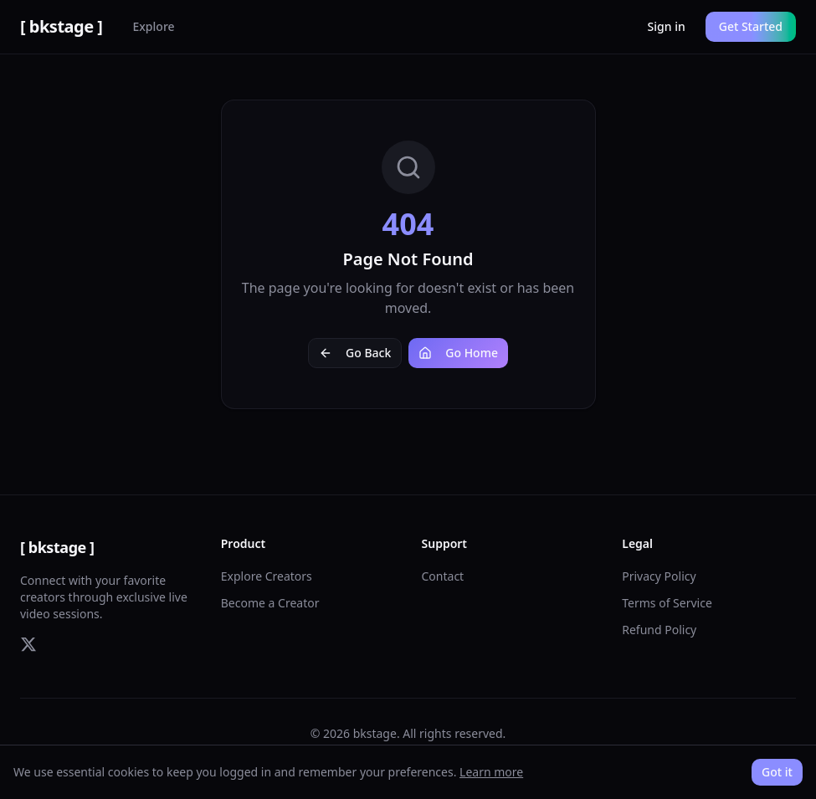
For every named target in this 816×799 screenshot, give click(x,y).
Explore (153, 26)
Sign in (666, 26)
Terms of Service (667, 603)
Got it (777, 772)
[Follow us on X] (28, 644)
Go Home (458, 353)
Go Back (355, 353)
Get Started (751, 26)
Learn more (491, 772)
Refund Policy (659, 630)
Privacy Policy (658, 576)
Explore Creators (266, 576)
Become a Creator (270, 603)
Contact (443, 576)
